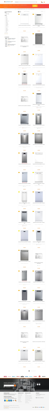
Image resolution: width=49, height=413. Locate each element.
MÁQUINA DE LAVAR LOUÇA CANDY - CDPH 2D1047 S (24, 303)
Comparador (20, 404)
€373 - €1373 (7, 13)
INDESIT (7, 25)
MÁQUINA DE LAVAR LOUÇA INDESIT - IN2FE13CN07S (24, 106)
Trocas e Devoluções (28, 403)
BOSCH (7, 18)
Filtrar (6, 32)
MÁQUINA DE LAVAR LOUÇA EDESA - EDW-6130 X (24, 145)
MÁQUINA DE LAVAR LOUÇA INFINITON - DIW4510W (24, 184)
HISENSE (7, 22)
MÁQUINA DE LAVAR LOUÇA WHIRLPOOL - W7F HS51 (11, 38)
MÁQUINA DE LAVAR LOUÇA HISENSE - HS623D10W (24, 363)
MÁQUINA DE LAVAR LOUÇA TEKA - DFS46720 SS (38, 303)
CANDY (7, 19)
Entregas (26, 404)
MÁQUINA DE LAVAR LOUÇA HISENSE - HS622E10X (24, 323)
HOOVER (7, 23)
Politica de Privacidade (28, 400)
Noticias (19, 402)
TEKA (6, 31)
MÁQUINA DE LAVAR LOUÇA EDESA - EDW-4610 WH (39, 85)
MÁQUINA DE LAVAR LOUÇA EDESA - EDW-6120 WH (24, 25)
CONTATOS (5, 7)
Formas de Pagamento (28, 401)
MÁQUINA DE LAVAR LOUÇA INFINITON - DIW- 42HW (24, 85)
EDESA (6, 20)
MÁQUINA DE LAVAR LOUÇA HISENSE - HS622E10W (39, 204)
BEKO (6, 17)
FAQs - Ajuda (27, 405)
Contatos (19, 401)
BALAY (6, 16)
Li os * (7, 389)
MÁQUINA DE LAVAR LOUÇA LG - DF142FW (11, 41)
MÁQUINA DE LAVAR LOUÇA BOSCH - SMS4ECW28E (11, 44)
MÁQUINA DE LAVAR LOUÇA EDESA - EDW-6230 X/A (39, 323)
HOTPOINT (7, 24)
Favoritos (19, 403)
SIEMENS (7, 30)
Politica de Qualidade (19, 400)
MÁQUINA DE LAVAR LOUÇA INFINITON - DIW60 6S (39, 145)
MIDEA (6, 28)
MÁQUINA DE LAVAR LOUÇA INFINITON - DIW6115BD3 (24, 243)
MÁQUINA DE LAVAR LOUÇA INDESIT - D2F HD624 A (39, 363)
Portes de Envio (27, 402)
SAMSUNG (7, 29)
